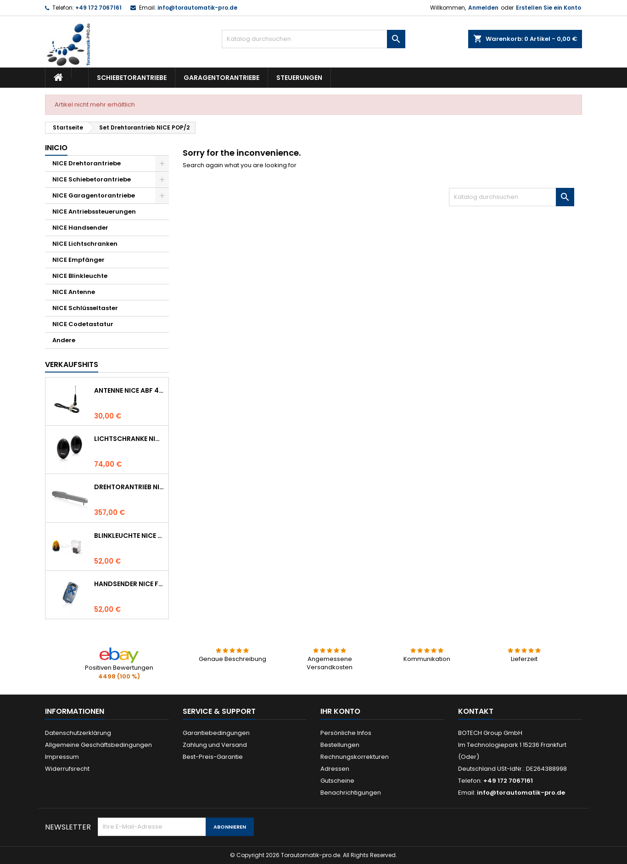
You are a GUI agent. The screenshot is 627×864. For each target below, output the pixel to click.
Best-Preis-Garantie (213, 756)
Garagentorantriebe (221, 77)
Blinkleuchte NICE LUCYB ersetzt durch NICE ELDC (129, 535)
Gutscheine (337, 780)
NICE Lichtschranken (85, 243)
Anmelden (483, 7)
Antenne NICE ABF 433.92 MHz (129, 390)
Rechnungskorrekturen (354, 756)
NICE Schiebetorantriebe (91, 179)
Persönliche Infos (345, 732)
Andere (63, 340)
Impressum (62, 756)
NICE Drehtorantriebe (86, 163)
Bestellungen (339, 744)
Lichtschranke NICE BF (129, 438)
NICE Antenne (73, 292)
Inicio (56, 147)
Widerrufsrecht (67, 768)
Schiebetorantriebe (132, 77)
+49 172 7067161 (98, 7)
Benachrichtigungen (350, 792)
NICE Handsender (80, 227)
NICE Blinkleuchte (79, 275)
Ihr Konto (340, 711)
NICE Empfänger (78, 259)
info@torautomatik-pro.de (197, 7)
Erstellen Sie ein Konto (548, 7)
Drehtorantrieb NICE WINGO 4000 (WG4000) (129, 487)
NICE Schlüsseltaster (85, 308)
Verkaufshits (71, 364)
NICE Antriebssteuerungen (94, 211)
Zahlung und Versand (215, 744)
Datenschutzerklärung (78, 732)
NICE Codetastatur (82, 324)
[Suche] (313, 39)
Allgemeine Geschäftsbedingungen (98, 744)
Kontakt (475, 711)
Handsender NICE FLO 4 (129, 583)
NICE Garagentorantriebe (93, 195)
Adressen (334, 768)
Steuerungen (299, 77)
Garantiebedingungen (216, 732)
